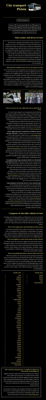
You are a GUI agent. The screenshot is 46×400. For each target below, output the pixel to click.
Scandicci (18, 279)
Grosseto (19, 321)
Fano (20, 333)
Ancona (19, 355)
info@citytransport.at (23, 20)
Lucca (19, 280)
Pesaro (19, 329)
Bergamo (19, 361)
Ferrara (19, 312)
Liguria (41, 279)
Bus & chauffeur (13, 28)
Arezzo (19, 303)
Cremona (18, 325)
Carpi (19, 305)
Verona (19, 331)
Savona (19, 353)
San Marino (18, 318)
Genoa (19, 335)
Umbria (41, 275)
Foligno (19, 344)
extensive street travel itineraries (13, 201)
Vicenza (19, 342)
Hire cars (29, 25)
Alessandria (18, 357)
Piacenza (19, 327)
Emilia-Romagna (38, 282)
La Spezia (18, 314)
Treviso (19, 359)
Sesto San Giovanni (16, 363)
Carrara (19, 292)
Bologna (19, 290)
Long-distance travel (19, 32)
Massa (19, 286)
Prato (19, 275)
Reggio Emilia (17, 299)
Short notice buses (30, 32)
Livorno (19, 288)
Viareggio (18, 284)
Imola (19, 297)
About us (12, 25)
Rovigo (19, 323)
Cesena (19, 310)
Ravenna (19, 316)
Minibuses (36, 25)
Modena (19, 295)
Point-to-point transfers (26, 28)
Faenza (19, 301)
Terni (19, 351)
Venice (19, 336)
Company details (21, 25)
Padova (19, 340)
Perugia (19, 349)
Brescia (19, 346)
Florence (19, 277)
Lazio (41, 280)
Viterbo (19, 348)
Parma (19, 308)
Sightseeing (37, 28)
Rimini (19, 320)
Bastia (19, 338)
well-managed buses (36, 135)
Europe (25, 201)
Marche (41, 277)
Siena (19, 293)
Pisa (20, 282)
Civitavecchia (17, 364)
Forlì (20, 307)
